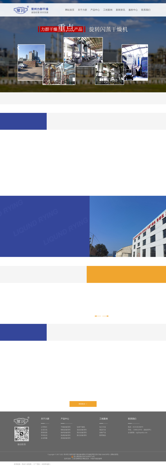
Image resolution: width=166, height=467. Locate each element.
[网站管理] (114, 454)
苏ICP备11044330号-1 (102, 454)
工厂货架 (36, 464)
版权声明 (91, 454)
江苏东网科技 (77, 458)
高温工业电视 (26, 464)
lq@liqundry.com (141, 432)
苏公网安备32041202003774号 (83, 456)
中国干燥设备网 (96, 458)
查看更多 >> (83, 404)
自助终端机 (46, 464)
